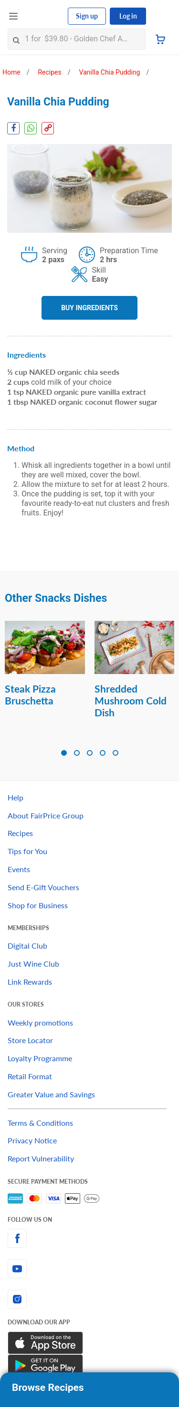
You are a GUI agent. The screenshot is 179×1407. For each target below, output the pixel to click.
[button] (64, 753)
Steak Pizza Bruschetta (30, 694)
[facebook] (89, 1238)
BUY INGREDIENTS (89, 308)
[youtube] (89, 1268)
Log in (128, 16)
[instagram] (89, 1299)
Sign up (87, 16)
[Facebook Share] (13, 128)
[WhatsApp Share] (30, 128)
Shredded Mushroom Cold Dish (131, 700)
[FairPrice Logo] (43, 16)
